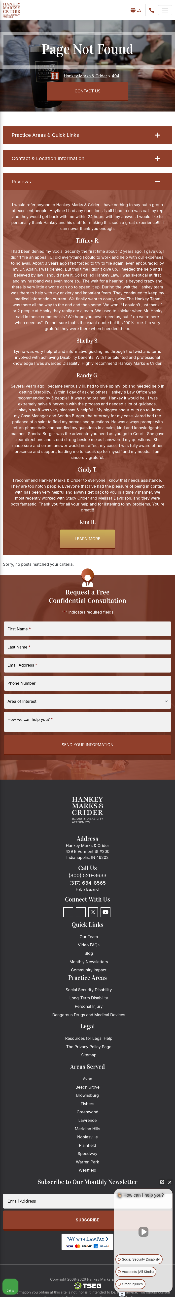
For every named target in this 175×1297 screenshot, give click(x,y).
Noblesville (87, 1136)
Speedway (87, 1153)
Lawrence (87, 1120)
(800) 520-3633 (87, 875)
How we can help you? (30, 719)
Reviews (86, 182)
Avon (87, 1078)
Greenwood (88, 1111)
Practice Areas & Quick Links (86, 135)
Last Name (19, 647)
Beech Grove (87, 1087)
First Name (19, 628)
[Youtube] (105, 912)
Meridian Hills (87, 1128)
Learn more (87, 538)
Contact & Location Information (86, 158)
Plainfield (87, 1145)
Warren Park (87, 1161)
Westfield (87, 1170)
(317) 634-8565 (87, 883)
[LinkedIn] (81, 912)
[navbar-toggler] (165, 10)
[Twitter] (93, 912)
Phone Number (21, 683)
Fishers (87, 1103)
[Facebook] (68, 912)
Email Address (22, 665)
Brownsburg (87, 1095)
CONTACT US (87, 90)
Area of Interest (21, 701)
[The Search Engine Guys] (87, 1286)
